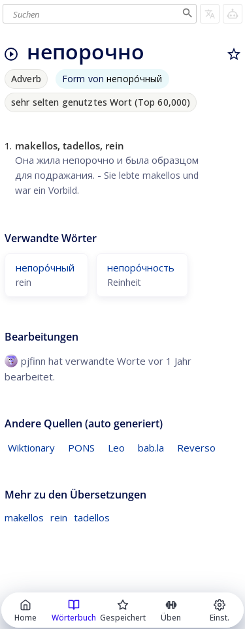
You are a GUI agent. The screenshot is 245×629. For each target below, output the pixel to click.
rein (58, 517)
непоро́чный (45, 267)
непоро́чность (140, 267)
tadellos (92, 517)
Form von (112, 78)
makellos (24, 517)
